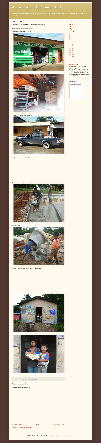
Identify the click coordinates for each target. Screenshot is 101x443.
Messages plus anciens (59, 424)
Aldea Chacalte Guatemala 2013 (36, 7)
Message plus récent (16, 424)
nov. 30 (71, 52)
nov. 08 (71, 43)
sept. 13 (71, 24)
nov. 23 (71, 48)
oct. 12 (70, 31)
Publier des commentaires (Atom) (25, 427)
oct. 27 (70, 37)
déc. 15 (71, 56)
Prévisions (74, 84)
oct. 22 (70, 35)
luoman (62, 435)
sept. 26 (71, 28)
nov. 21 (71, 46)
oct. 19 (70, 33)
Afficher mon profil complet (75, 77)
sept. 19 (71, 26)
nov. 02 (71, 41)
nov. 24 (71, 50)
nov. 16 (71, 44)
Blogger (72, 435)
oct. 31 (70, 39)
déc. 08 (71, 54)
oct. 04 (70, 29)
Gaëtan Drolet (74, 64)
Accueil (38, 424)
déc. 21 (71, 58)
